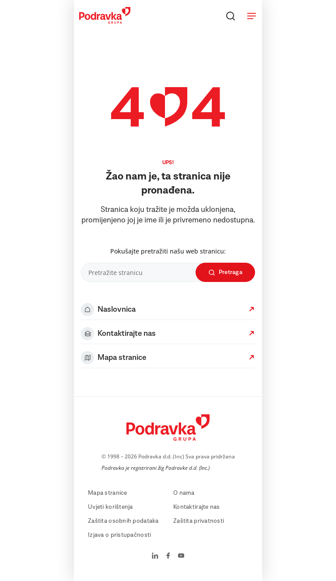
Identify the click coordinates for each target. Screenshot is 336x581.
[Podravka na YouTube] (181, 556)
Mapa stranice (107, 493)
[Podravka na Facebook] (168, 556)
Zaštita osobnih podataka (123, 521)
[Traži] (230, 16)
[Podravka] (104, 21)
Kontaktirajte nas (196, 507)
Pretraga (225, 272)
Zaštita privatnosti (198, 521)
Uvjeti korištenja (110, 507)
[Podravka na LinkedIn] (155, 556)
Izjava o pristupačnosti (119, 535)
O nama (184, 493)
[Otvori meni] (251, 16)
